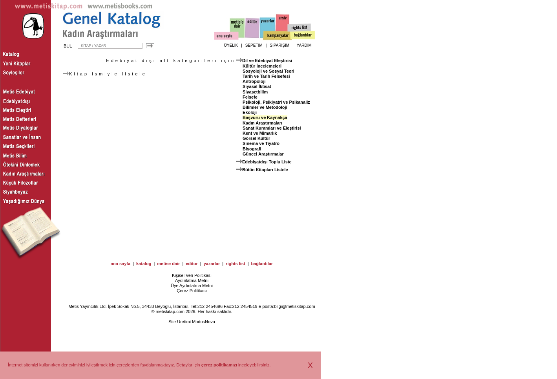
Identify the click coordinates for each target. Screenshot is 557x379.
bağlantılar (262, 263)
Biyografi (252, 148)
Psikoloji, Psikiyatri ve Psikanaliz (276, 102)
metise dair (168, 263)
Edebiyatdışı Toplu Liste (267, 161)
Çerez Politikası (191, 290)
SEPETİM (254, 45)
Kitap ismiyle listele (105, 73)
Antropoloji (254, 81)
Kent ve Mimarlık (260, 133)
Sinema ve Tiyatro (261, 143)
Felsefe (250, 97)
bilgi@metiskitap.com (294, 306)
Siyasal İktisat (257, 86)
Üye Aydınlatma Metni (192, 285)
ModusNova (203, 321)
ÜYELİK (231, 45)
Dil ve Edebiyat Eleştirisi (267, 60)
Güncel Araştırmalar (263, 154)
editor (192, 263)
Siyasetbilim (255, 92)
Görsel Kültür (256, 138)
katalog (144, 263)
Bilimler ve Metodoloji (265, 107)
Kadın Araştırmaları (262, 123)
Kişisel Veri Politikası (192, 275)
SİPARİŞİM (279, 45)
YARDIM (304, 45)
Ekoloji (250, 112)
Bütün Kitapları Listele (265, 169)
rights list (235, 263)
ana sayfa (120, 263)
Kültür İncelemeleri (262, 66)
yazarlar (212, 263)
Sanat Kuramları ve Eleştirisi (272, 128)
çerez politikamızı (219, 365)
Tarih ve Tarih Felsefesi (266, 76)
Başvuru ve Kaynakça (265, 117)
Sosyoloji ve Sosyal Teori (268, 71)
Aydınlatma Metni (191, 280)
